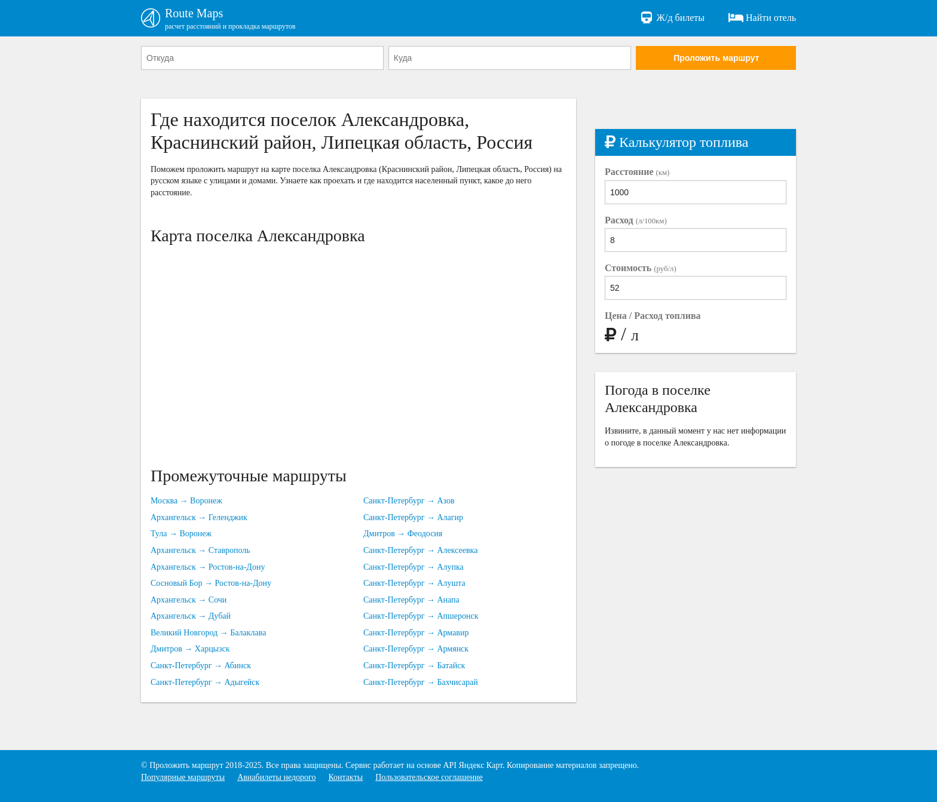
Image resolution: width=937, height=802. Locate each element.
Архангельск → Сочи (188, 599)
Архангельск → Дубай (191, 616)
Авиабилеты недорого (276, 777)
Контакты (345, 777)
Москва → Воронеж (186, 500)
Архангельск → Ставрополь (200, 550)
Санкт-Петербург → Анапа (411, 599)
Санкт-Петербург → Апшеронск (421, 616)
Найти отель (762, 18)
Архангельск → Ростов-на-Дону (208, 567)
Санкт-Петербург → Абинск (201, 665)
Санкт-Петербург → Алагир (413, 517)
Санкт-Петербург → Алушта (414, 583)
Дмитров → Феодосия (402, 533)
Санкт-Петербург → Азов (409, 500)
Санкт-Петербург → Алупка (413, 567)
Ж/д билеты (672, 18)
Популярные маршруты (183, 777)
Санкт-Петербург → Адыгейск (205, 682)
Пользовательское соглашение (429, 777)
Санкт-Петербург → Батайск (414, 665)
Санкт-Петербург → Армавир (415, 632)
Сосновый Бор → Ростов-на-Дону (211, 583)
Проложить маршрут (716, 58)
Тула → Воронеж (181, 533)
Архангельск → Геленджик (199, 517)
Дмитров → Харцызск (190, 648)
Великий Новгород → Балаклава (208, 632)
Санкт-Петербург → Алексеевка (420, 550)
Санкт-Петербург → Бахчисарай (420, 682)
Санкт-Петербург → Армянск (415, 648)
